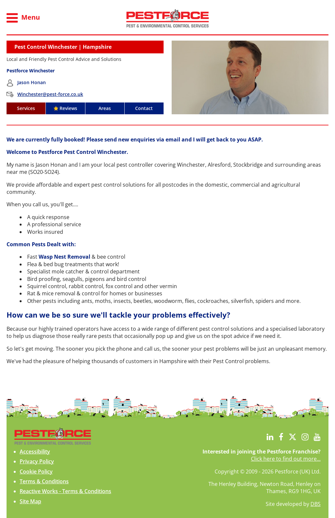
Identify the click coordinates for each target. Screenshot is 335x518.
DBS (315, 504)
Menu (23, 18)
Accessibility (35, 451)
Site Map (30, 501)
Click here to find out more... (286, 458)
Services (26, 108)
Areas (104, 108)
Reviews (65, 108)
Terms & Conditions (44, 481)
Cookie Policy (36, 471)
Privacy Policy (37, 461)
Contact (144, 108)
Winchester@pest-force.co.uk (50, 94)
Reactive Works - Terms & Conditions (65, 491)
